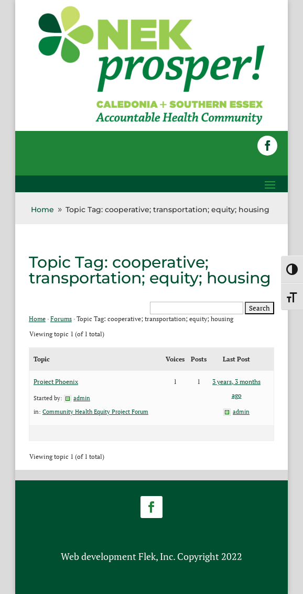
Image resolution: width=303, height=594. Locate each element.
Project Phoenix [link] (56, 382)
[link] (151, 123)
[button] (267, 146)
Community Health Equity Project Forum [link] (95, 411)
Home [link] (37, 319)
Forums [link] (61, 319)
